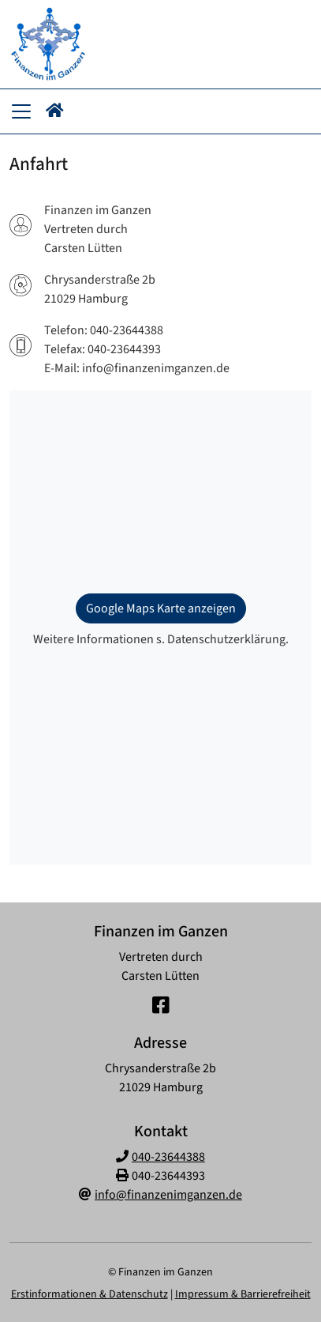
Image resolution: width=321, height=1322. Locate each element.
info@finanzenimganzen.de (168, 1194)
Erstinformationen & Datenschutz (89, 1294)
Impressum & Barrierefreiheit (243, 1294)
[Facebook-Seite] (161, 1006)
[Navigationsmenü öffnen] (21, 111)
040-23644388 (168, 1157)
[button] (55, 111)
